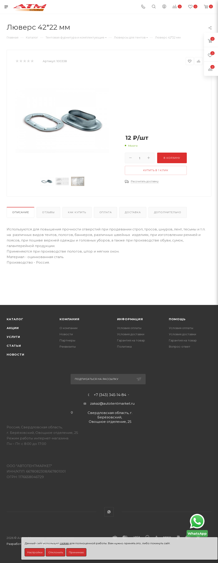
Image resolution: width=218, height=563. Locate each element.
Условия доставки (130, 334)
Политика (124, 346)
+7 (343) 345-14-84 (110, 395)
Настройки (34, 552)
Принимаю (76, 552)
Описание (20, 212)
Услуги (13, 337)
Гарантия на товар (131, 340)
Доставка (133, 212)
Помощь (177, 319)
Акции (13, 328)
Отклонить (55, 552)
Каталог (15, 319)
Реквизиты (68, 346)
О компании (68, 328)
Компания (69, 319)
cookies (64, 543)
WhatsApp (109, 512)
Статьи (14, 345)
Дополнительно (167, 212)
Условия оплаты (129, 328)
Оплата (105, 212)
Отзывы (48, 212)
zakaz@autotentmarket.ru (112, 403)
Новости (15, 354)
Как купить (77, 212)
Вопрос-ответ (179, 346)
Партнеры (67, 340)
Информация (130, 319)
